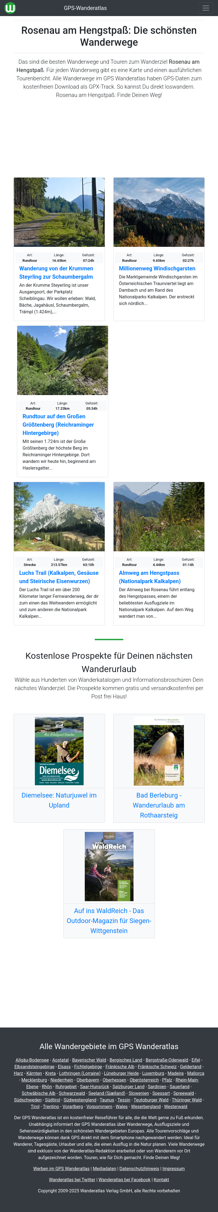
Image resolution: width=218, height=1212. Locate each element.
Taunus (107, 1100)
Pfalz (167, 1080)
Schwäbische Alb (39, 1093)
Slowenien (139, 1093)
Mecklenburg (34, 1080)
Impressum (174, 1168)
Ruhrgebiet (66, 1086)
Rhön (47, 1086)
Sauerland (179, 1086)
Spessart (161, 1093)
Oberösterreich (144, 1080)
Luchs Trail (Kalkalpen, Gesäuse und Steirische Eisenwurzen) (59, 577)
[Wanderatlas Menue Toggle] (206, 8)
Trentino (51, 1106)
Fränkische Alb (120, 1066)
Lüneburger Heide (121, 1073)
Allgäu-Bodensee (32, 1060)
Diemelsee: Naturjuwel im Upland (59, 800)
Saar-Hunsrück (94, 1086)
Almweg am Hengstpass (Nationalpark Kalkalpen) (150, 577)
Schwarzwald (72, 1093)
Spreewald (183, 1093)
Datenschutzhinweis (139, 1168)
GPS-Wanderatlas (85, 8)
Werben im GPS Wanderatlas (61, 1168)
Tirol (35, 1106)
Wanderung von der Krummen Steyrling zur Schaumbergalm (56, 272)
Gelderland (190, 1066)
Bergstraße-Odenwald (167, 1060)
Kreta (50, 1073)
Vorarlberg (73, 1106)
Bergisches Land (125, 1060)
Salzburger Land (128, 1086)
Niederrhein (61, 1080)
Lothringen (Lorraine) (80, 1073)
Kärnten (34, 1073)
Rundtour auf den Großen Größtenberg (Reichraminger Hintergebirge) (58, 424)
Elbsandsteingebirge (34, 1066)
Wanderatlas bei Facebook (125, 1179)
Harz (18, 1073)
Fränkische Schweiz (157, 1066)
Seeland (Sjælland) (106, 1093)
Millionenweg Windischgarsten (157, 268)
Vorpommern (99, 1106)
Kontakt (161, 1179)
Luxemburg (153, 1073)
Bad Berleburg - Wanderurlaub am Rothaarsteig (159, 805)
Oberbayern (87, 1080)
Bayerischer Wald (89, 1060)
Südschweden (28, 1100)
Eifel (196, 1060)
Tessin (123, 1100)
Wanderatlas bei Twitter (72, 1179)
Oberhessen (114, 1080)
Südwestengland (80, 1100)
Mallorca (195, 1073)
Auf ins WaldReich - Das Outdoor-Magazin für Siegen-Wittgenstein (109, 921)
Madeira (176, 1073)
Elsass (64, 1066)
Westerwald (175, 1106)
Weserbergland (146, 1106)
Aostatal (60, 1060)
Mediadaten (104, 1168)
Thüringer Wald (187, 1100)
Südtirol (52, 1100)
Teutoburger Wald (151, 1100)
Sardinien (157, 1086)
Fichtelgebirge (88, 1066)
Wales (122, 1106)
